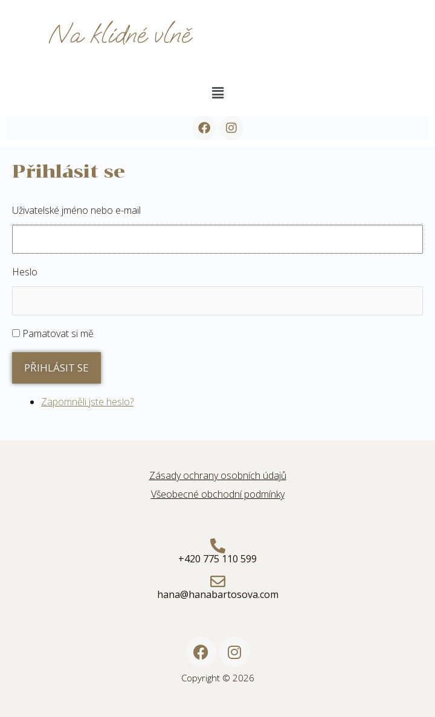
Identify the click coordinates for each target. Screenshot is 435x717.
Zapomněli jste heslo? (87, 401)
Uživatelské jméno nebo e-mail (76, 210)
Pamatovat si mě (58, 333)
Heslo (24, 271)
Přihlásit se (56, 368)
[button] (217, 92)
